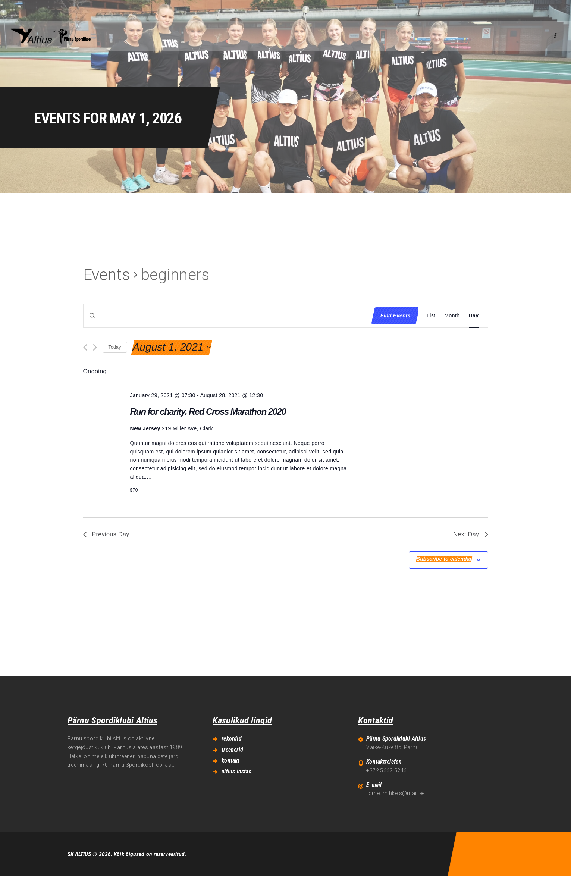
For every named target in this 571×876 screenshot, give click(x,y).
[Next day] (95, 347)
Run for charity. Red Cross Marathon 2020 (208, 411)
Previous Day (106, 534)
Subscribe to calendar (444, 559)
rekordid (232, 738)
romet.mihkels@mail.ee (395, 793)
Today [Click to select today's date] (115, 347)
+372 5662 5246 (386, 770)
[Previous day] (85, 347)
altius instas (236, 771)
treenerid (232, 749)
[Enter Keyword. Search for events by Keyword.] (225, 315)
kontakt (230, 760)
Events (106, 275)
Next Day (470, 534)
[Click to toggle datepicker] (171, 347)
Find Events (395, 315)
